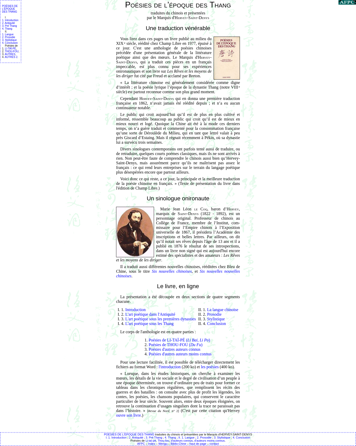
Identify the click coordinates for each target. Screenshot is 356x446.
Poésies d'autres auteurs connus (174, 349)
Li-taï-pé (150, 440)
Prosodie (214, 314)
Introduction (135, 309)
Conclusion (216, 323)
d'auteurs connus (182, 440)
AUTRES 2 (11, 57)
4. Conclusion (10, 42)
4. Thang (7, 28)
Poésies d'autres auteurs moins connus (180, 354)
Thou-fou (163, 440)
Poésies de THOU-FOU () (176, 344)
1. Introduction (10, 20)
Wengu (162, 443)
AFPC (141, 443)
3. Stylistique (9, 40)
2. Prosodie (8, 37)
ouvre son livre (128, 415)
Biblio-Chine (178, 443)
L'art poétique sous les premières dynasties (160, 319)
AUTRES (10, 54)
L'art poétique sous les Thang (149, 323)
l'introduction (170, 367)
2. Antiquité (8, 23)
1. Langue (8, 34)
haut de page (197, 443)
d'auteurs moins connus (209, 440)
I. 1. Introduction (116, 437)
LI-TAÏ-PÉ (10, 48)
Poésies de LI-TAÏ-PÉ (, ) (179, 340)
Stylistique (216, 319)
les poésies (210, 367)
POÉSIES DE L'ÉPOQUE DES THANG (10, 9)
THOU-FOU (12, 51)
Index (151, 443)
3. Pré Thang (9, 25)
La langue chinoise (222, 309)
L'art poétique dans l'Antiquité (150, 314)
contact (214, 443)
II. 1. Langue (187, 437)
